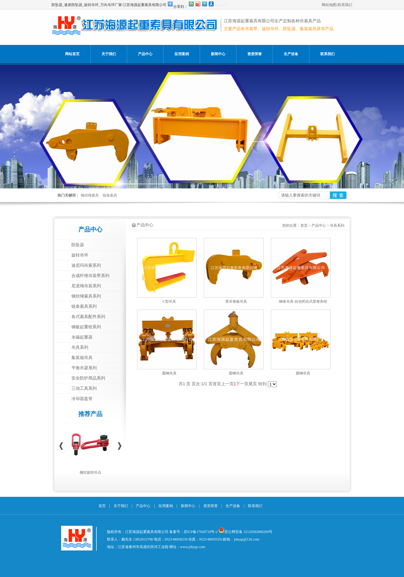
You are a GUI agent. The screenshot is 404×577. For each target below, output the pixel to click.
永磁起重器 (81, 337)
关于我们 (109, 54)
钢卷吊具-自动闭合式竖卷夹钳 (303, 301)
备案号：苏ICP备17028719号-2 (193, 532)
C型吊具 (169, 301)
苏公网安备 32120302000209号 (248, 532)
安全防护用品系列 (88, 378)
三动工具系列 (84, 388)
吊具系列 (79, 347)
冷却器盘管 (81, 398)
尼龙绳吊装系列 (86, 286)
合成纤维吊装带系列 (90, 275)
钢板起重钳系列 (86, 327)
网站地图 (329, 5)
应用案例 (181, 54)
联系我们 (345, 5)
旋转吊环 (79, 255)
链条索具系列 (84, 306)
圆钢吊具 (169, 373)
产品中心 (145, 54)
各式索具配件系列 (88, 316)
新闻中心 (218, 54)
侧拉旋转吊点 (90, 472)
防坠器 (77, 245)
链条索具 (110, 195)
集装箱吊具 (81, 357)
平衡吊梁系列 (84, 368)
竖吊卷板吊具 (236, 301)
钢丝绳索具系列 (86, 296)
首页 (304, 225)
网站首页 (72, 54)
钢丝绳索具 (90, 195)
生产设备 (291, 54)
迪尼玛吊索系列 (86, 265)
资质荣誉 (254, 54)
